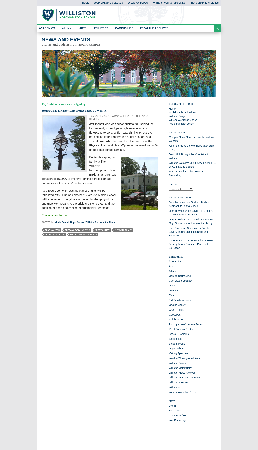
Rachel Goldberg (55, 234)
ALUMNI (67, 28)
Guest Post (175, 314)
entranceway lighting (77, 230)
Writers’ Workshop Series (169, 3)
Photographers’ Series (204, 3)
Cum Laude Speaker (180, 280)
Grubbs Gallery (177, 305)
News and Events (66, 39)
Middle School (62, 222)
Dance (172, 285)
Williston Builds (177, 363)
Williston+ (174, 387)
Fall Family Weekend (180, 300)
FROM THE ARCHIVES (154, 28)
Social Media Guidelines (108, 3)
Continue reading (54, 215)
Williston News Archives (182, 372)
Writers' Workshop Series (183, 392)
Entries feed (175, 410)
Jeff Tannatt (102, 230)
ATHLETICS (101, 28)
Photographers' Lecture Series (186, 324)
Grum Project (176, 309)
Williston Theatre (178, 382)
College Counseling (180, 275)
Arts (171, 266)
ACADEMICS (47, 28)
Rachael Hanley (124, 116)
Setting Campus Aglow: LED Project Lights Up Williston (85, 110)
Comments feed (178, 415)
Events (173, 295)
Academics (175, 261)
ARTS (82, 28)
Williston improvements (83, 234)
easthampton (52, 230)
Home (85, 3)
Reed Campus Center (181, 329)
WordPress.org (177, 420)
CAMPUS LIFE (124, 28)
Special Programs (179, 334)
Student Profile (177, 343)
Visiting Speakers (178, 353)
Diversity (174, 290)
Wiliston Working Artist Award (185, 358)
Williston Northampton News (100, 222)
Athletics (173, 271)
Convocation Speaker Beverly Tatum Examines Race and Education (190, 232)
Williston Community (180, 367)
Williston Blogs (138, 3)
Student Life (175, 338)
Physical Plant (123, 230)
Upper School (77, 222)
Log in (172, 405)
